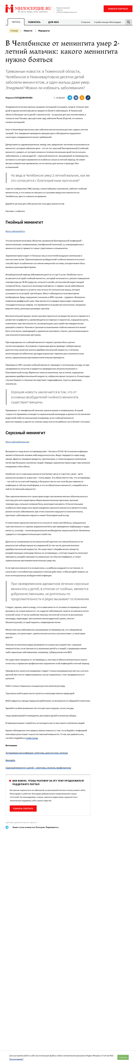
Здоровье (9, 822)
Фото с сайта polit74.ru (15, 231)
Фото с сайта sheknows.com (17, 441)
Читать (16, 21)
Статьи (14, 30)
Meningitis (10, 760)
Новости (28, 30)
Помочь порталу (23, 808)
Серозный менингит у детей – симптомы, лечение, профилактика (38, 767)
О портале (85, 22)
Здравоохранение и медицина (25, 822)
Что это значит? (16, 1059)
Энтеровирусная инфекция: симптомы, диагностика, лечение (37, 752)
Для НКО (53, 22)
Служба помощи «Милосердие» (107, 22)
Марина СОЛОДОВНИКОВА (19, 97)
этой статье (32, 737)
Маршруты (44, 30)
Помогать (34, 22)
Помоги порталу (118, 8)
